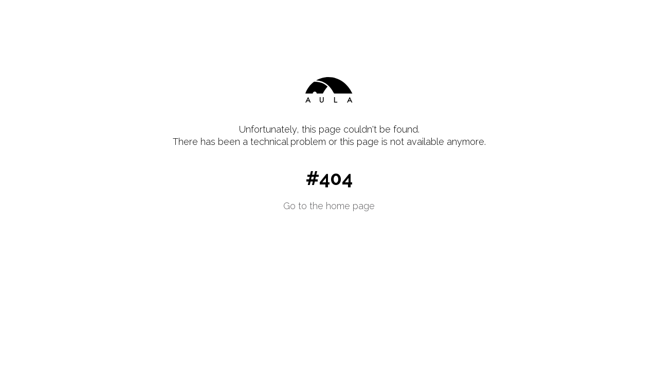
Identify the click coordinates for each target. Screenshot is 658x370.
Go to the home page (329, 205)
